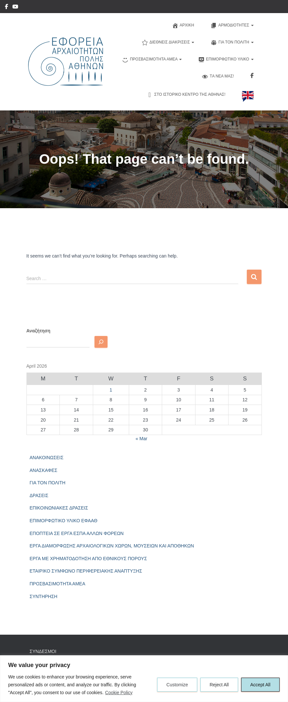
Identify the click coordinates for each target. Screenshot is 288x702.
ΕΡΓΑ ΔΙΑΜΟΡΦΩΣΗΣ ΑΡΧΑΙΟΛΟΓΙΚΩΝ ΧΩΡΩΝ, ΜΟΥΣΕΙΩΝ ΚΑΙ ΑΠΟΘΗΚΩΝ (112, 545)
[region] (144, 678)
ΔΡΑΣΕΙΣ (39, 495)
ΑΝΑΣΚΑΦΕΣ (44, 470)
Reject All (219, 684)
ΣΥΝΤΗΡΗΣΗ (44, 596)
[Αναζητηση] (101, 342)
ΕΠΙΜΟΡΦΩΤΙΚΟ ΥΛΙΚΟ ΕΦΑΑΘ (63, 520)
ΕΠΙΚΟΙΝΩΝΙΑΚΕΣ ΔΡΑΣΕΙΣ (59, 507)
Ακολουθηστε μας (252, 76)
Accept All (260, 684)
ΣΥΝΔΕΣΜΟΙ (43, 651)
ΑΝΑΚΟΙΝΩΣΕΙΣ (47, 457)
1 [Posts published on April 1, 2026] (111, 390)
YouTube (15, 7)
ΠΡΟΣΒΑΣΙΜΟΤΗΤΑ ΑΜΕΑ (57, 583)
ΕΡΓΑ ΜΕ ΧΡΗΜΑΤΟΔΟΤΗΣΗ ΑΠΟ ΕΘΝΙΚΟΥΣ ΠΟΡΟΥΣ (88, 558)
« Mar (141, 438)
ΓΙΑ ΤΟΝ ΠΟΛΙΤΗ (48, 482)
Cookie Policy (119, 692)
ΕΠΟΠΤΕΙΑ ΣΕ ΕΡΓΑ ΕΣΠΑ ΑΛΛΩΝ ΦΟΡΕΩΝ (77, 533)
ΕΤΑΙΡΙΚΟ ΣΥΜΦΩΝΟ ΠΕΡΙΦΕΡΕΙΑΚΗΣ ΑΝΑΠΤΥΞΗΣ (86, 571)
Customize (177, 684)
